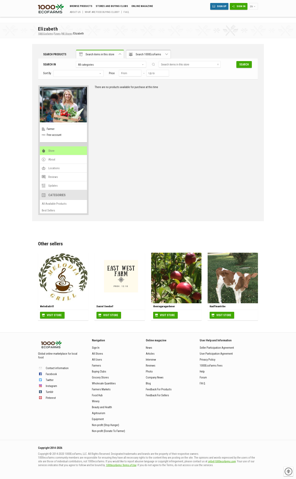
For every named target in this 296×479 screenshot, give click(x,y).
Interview (151, 359)
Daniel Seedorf (104, 306)
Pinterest (51, 397)
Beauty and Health (102, 407)
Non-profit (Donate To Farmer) (108, 431)
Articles (150, 353)
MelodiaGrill (47, 306)
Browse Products (81, 6)
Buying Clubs (99, 371)
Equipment (98, 419)
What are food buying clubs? (102, 12)
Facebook (51, 374)
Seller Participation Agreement (217, 347)
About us (75, 12)
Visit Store (54, 315)
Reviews (150, 365)
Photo (149, 371)
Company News (154, 377)
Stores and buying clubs (112, 6)
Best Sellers (48, 210)
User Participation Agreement (216, 353)
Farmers (96, 365)
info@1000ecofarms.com (222, 461)
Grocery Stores (100, 377)
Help (202, 371)
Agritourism (98, 413)
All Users (97, 359)
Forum (203, 377)
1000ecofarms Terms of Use (121, 465)
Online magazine (142, 6)
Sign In (241, 6)
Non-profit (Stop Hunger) (105, 425)
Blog (148, 383)
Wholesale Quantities (104, 383)
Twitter (49, 380)
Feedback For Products (159, 389)
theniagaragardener (164, 306)
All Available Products (54, 203)
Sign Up (221, 6)
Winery (95, 401)
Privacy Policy (207, 359)
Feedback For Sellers (157, 395)
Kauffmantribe (217, 306)
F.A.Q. (126, 12)
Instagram (51, 386)
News (149, 347)
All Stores (97, 353)
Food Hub (97, 395)
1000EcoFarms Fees (211, 365)
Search (244, 64)
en (251, 6)
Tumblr (49, 392)
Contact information (57, 368)
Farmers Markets (101, 389)
